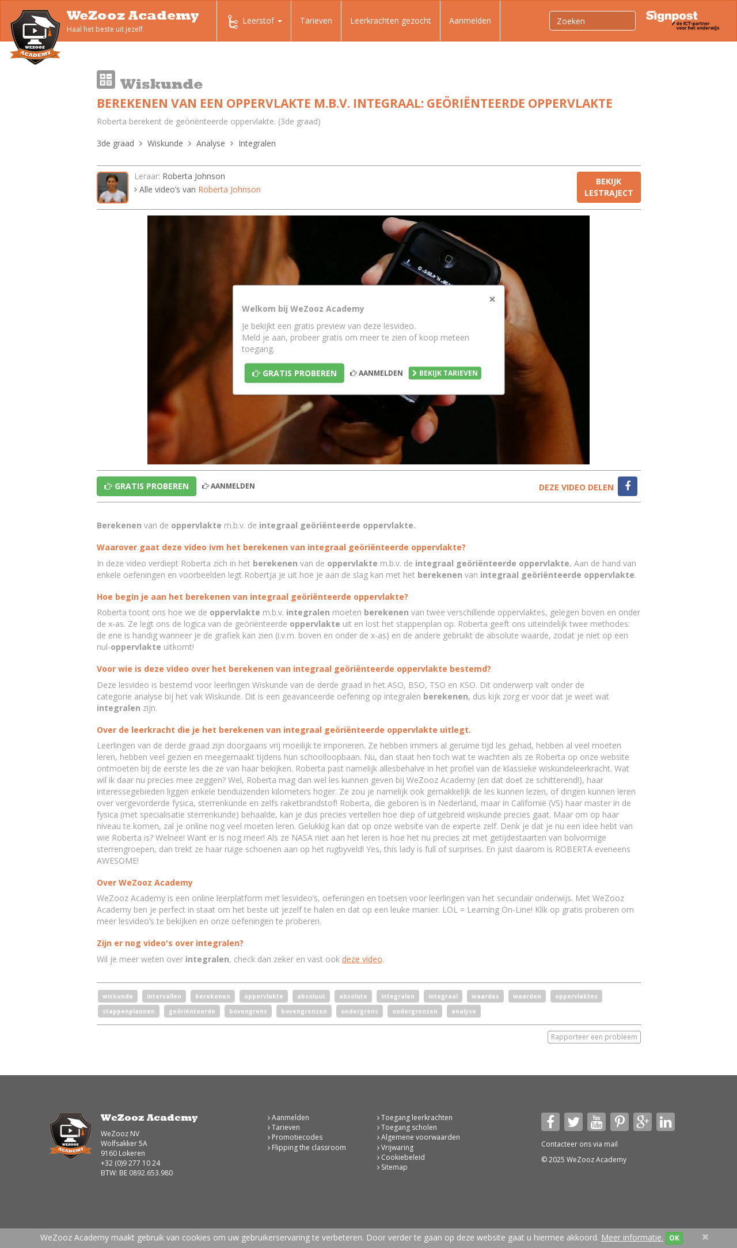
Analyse (210, 143)
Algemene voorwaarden (418, 1137)
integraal (443, 996)
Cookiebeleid (401, 1157)
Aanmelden (470, 20)
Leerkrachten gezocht (390, 20)
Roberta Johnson (193, 176)
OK (674, 1238)
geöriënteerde (192, 1011)
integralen (398, 996)
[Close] (492, 299)
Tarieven (316, 20)
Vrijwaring (395, 1147)
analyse (463, 1011)
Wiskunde (165, 143)
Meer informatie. (632, 1237)
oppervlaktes (576, 996)
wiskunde (117, 996)
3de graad (115, 143)
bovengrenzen (304, 1011)
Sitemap (392, 1167)
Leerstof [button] (254, 22)
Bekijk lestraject (608, 187)
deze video (362, 959)
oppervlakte (263, 996)
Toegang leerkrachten (415, 1117)
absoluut (311, 996)
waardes (485, 996)
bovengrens (248, 1011)
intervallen (164, 996)
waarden (527, 996)
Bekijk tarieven (445, 373)
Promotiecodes (295, 1137)
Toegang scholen (407, 1127)
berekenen (212, 996)
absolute (353, 996)
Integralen (257, 143)
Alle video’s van (197, 189)
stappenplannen (128, 1011)
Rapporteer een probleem (594, 1037)
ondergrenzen (415, 1011)
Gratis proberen (294, 373)
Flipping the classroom (307, 1147)
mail (611, 1144)
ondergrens (359, 1011)
